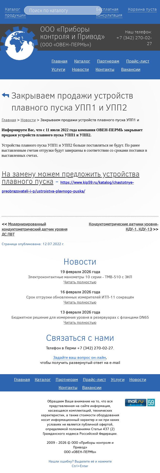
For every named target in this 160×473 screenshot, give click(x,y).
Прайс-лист (137, 61)
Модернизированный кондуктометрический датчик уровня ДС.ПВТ (34, 229)
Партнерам (108, 61)
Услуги (58, 69)
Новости (80, 69)
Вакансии (130, 69)
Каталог (82, 61)
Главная (59, 61)
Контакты (105, 69)
